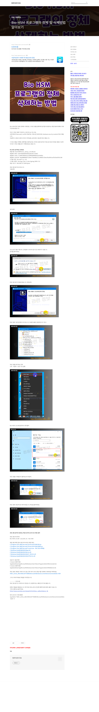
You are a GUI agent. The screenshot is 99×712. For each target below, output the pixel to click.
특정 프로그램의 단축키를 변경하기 (78, 98)
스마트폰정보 (73, 59)
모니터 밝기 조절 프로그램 (76, 111)
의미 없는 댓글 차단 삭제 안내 (77, 75)
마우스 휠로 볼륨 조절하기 (76, 96)
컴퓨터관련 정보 (16, 3)
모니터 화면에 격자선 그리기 (76, 109)
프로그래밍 (72, 54)
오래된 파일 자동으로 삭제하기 (77, 104)
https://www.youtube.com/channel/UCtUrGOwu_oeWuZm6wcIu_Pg (29, 591)
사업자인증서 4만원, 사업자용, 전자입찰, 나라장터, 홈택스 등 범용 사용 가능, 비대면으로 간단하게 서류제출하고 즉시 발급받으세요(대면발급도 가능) (32, 60)
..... (13, 680)
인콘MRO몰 (14, 47)
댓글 (11, 672)
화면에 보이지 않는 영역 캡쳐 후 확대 (78, 102)
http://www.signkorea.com (18, 55)
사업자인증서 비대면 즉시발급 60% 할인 (23, 57)
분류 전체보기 (73, 47)
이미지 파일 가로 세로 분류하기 (77, 107)
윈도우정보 (72, 57)
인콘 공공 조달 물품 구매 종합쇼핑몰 (20, 49)
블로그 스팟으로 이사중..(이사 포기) (78, 73)
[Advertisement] (37, 647)
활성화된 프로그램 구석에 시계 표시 (78, 92)
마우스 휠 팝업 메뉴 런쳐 (75, 94)
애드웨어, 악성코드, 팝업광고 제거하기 (79, 88)
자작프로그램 (73, 52)
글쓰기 (75, 63)
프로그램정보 (73, 49)
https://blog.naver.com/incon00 (19, 44)
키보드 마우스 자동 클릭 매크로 (77, 90)
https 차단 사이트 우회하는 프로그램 (78, 100)
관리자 (71, 63)
